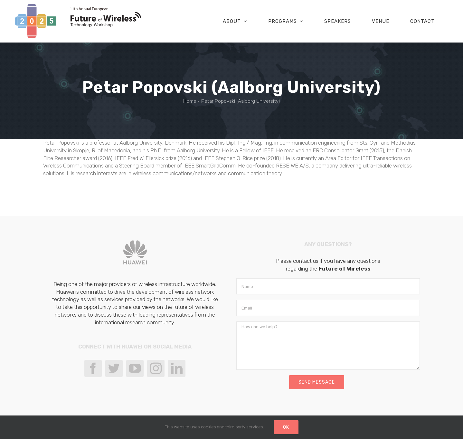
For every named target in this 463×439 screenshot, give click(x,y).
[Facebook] (93, 368)
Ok (286, 427)
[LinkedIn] (176, 368)
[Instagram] (156, 368)
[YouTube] (135, 368)
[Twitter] (114, 368)
